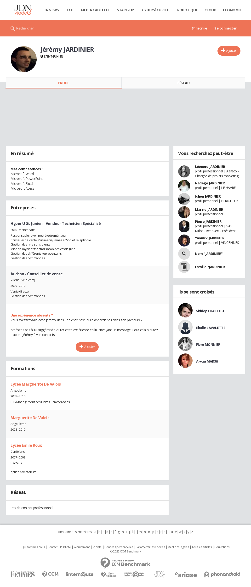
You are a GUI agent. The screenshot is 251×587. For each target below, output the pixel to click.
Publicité (65, 547)
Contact (52, 547)
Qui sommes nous (33, 547)
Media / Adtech (95, 9)
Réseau (183, 83)
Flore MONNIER (208, 344)
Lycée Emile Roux (26, 445)
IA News (52, 9)
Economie (232, 9)
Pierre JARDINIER (208, 221)
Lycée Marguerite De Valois (36, 384)
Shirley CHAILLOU (210, 311)
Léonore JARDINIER (210, 166)
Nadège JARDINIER (210, 183)
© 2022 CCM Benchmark (125, 551)
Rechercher (25, 28)
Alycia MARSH (207, 361)
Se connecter (225, 28)
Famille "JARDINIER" (210, 266)
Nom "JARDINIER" (209, 253)
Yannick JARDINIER (209, 238)
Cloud (211, 9)
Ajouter (231, 50)
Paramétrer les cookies (150, 547)
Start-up (125, 9)
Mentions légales (178, 547)
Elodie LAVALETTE (210, 327)
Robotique (187, 9)
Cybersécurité (155, 9)
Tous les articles (202, 547)
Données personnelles (118, 547)
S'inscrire (199, 28)
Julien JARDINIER (208, 196)
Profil (63, 83)
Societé (97, 547)
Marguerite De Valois (30, 417)
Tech (69, 9)
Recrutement (82, 547)
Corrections (221, 547)
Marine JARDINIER (209, 209)
